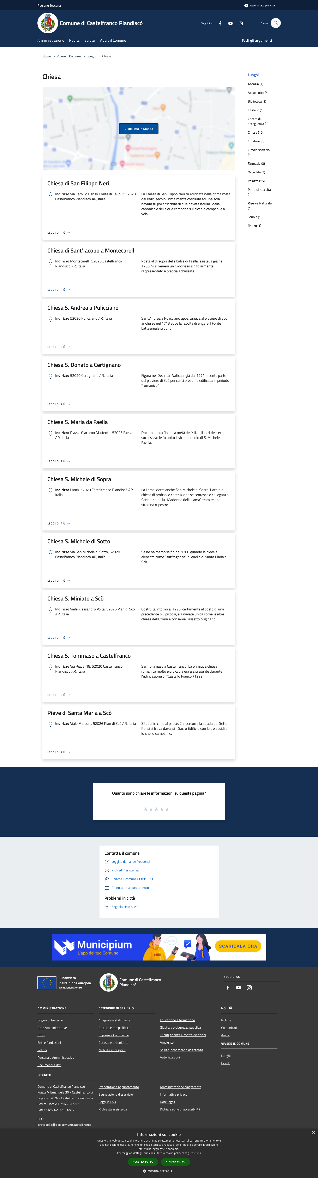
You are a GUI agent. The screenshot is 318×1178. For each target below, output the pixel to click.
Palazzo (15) (256, 180)
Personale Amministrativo (55, 1057)
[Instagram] (239, 23)
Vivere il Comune (69, 56)
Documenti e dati (49, 1064)
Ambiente (167, 1042)
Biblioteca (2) (257, 101)
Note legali (167, 1101)
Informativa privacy (173, 1094)
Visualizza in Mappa (139, 128)
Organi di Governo (50, 1020)
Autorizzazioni (170, 1057)
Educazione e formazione (177, 1019)
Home (46, 56)
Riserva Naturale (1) (260, 206)
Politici (42, 1050)
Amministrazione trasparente (180, 1086)
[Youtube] (228, 23)
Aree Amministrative (52, 1027)
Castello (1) (255, 110)
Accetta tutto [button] (143, 1162)
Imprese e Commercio (114, 1035)
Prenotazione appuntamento (119, 1086)
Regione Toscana (49, 5)
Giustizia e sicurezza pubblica (180, 1027)
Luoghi (91, 56)
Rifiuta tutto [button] (175, 1161)
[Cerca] (276, 23)
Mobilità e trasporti (112, 1050)
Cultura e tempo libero (114, 1027)
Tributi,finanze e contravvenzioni (183, 1034)
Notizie (226, 1020)
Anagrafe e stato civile (114, 1020)
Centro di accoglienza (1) (258, 121)
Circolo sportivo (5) (259, 152)
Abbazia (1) (255, 83)
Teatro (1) (254, 225)
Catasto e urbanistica (113, 1042)
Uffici (41, 1035)
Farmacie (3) (256, 163)
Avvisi (225, 1035)
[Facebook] (218, 23)
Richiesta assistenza (113, 1109)
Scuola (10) (255, 216)
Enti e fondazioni (49, 1042)
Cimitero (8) (256, 141)
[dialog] (159, 1153)
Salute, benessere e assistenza (181, 1049)
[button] (159, 1171)
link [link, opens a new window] (199, 1153)
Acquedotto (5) (258, 92)
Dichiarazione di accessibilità (180, 1109)
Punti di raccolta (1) (259, 192)
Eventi (225, 1063)
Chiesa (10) (255, 132)
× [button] (313, 1133)
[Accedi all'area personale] (260, 5)
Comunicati (229, 1027)
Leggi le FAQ (107, 1101)
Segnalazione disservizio (116, 1094)
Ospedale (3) (256, 172)
